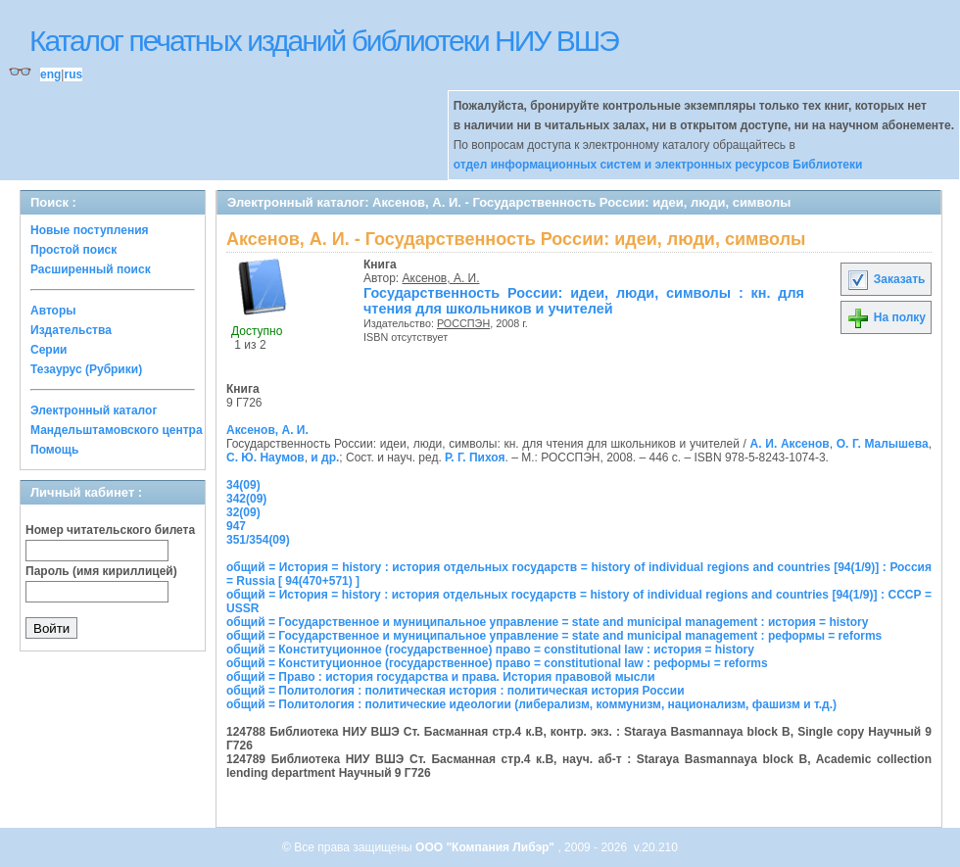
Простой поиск (73, 250)
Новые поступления (89, 230)
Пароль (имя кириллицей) (101, 571)
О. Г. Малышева (883, 444)
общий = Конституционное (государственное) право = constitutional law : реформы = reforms (497, 663)
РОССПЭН (463, 323)
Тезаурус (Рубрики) (86, 369)
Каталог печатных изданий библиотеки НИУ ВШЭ (323, 40)
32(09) (243, 512)
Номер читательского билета (110, 530)
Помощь (54, 450)
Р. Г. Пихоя (474, 457)
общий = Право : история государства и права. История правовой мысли (440, 677)
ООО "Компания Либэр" (486, 847)
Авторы (53, 310)
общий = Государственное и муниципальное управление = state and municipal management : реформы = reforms (554, 636)
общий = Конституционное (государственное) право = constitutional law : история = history (490, 649)
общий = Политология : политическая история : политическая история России (455, 691)
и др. (325, 457)
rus (73, 74)
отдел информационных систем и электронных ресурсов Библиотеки (658, 164)
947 (236, 526)
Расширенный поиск (90, 269)
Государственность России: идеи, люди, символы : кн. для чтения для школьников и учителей (583, 300)
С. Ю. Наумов (265, 457)
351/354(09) (258, 540)
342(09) (246, 499)
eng (50, 74)
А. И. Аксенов (790, 444)
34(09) (243, 485)
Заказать (885, 279)
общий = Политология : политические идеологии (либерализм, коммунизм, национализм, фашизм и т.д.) (531, 704)
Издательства (71, 330)
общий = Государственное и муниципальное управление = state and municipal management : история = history (547, 622)
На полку (886, 317)
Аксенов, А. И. (441, 278)
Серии (48, 350)
